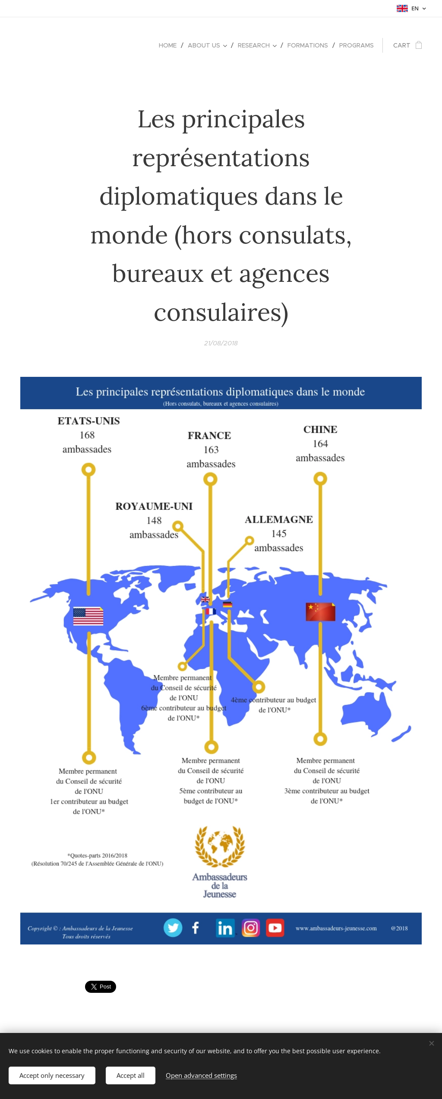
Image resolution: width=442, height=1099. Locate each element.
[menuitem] (170, 45)
